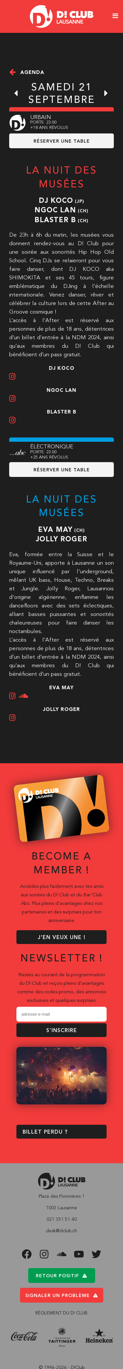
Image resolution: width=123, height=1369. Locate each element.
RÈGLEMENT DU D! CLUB (61, 1313)
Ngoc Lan (55, 210)
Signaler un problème (61, 1295)
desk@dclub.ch (61, 1231)
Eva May (55, 530)
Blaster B (55, 220)
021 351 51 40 (62, 1219)
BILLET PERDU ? (45, 1132)
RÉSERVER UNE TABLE (61, 141)
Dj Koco (56, 201)
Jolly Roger (61, 539)
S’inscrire (61, 1031)
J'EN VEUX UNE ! (62, 938)
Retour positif (61, 1276)
